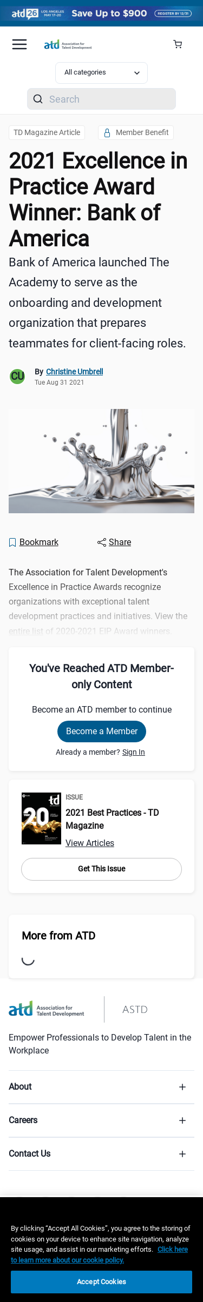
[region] (101, 1249)
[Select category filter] (101, 73)
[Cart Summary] (181, 44)
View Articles (90, 843)
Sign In (133, 752)
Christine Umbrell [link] (74, 371)
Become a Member (101, 731)
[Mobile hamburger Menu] (19, 44)
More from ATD (58, 935)
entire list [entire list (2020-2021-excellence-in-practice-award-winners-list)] (26, 631)
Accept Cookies (101, 1282)
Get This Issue (101, 868)
